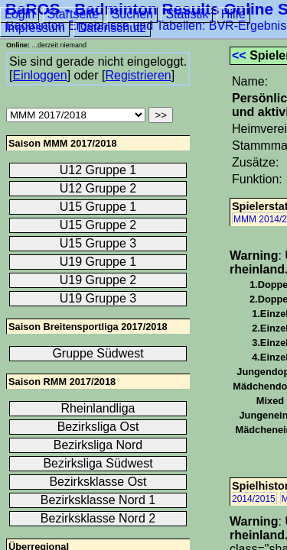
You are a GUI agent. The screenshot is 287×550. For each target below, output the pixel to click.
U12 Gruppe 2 (98, 188)
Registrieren (138, 75)
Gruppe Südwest (97, 353)
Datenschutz (112, 27)
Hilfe (233, 14)
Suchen (132, 14)
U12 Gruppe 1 (98, 169)
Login (19, 14)
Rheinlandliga (98, 408)
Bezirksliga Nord (98, 444)
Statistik (186, 14)
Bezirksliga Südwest (97, 463)
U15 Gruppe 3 (98, 243)
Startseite (73, 14)
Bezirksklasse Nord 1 (98, 499)
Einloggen (39, 75)
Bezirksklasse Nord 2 (98, 518)
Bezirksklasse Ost (97, 481)
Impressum (35, 27)
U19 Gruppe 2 (98, 279)
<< (239, 55)
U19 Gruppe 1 (98, 261)
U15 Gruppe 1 (98, 206)
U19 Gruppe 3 (98, 298)
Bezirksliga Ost (98, 426)
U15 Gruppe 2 (98, 224)
